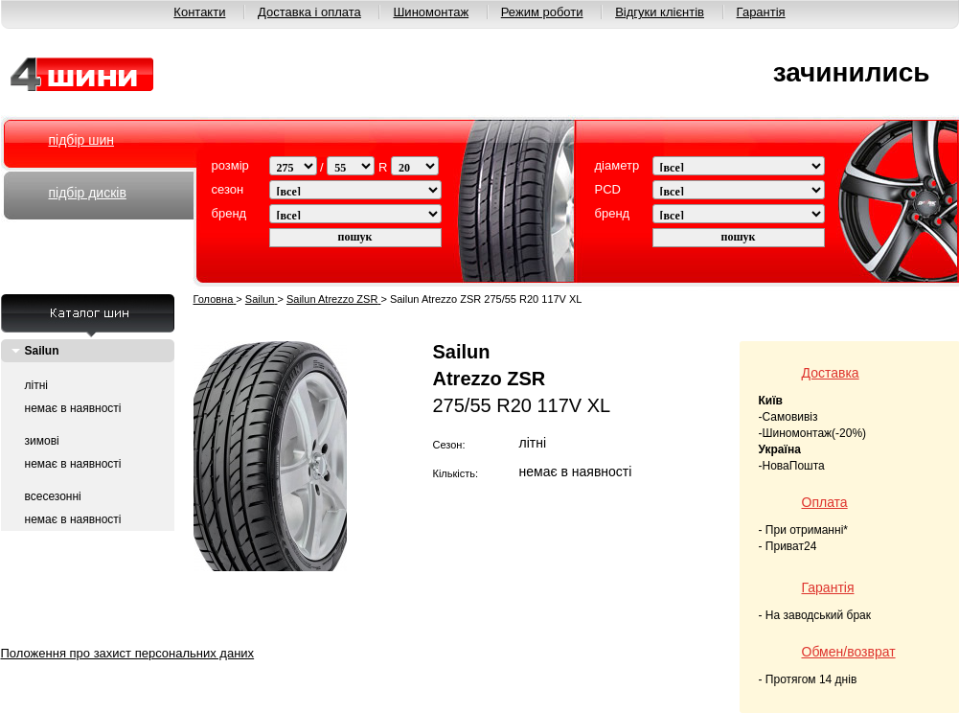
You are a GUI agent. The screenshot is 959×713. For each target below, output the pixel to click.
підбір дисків (87, 192)
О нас (199, 629)
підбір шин (81, 140)
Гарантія (761, 12)
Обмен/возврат (849, 651)
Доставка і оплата (309, 12)
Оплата (825, 502)
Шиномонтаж (430, 12)
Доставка (830, 372)
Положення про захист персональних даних (128, 653)
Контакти (199, 12)
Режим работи (616, 629)
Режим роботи (542, 12)
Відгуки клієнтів (659, 12)
